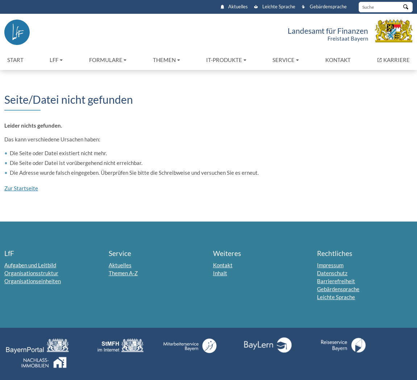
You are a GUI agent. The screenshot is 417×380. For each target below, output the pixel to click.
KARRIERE (395, 59)
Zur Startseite (21, 188)
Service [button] (283, 60)
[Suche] (386, 7)
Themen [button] (164, 60)
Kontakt (338, 60)
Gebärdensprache (324, 6)
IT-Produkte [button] (224, 60)
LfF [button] (54, 60)
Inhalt (220, 273)
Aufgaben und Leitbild (30, 265)
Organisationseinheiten (32, 281)
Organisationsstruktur (31, 273)
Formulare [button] (105, 60)
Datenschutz (332, 273)
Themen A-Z (123, 273)
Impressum (330, 265)
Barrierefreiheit (336, 281)
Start (15, 60)
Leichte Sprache (274, 6)
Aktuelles (234, 6)
